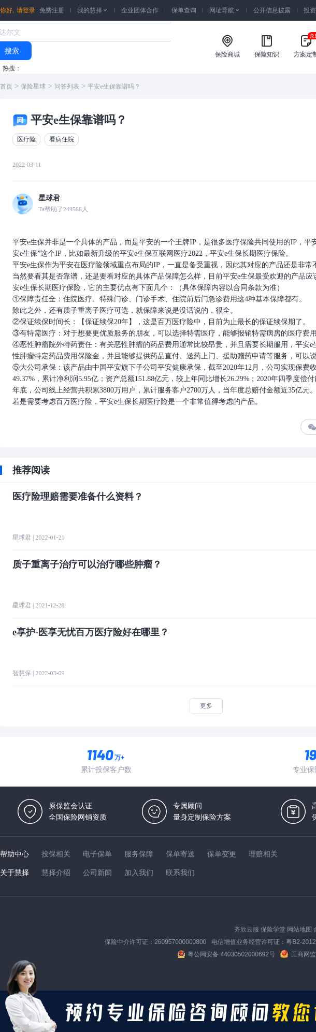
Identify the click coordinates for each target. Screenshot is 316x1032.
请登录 (26, 10)
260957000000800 (180, 942)
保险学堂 (273, 929)
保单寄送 (180, 854)
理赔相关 (263, 854)
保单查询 (183, 10)
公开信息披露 (272, 10)
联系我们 (180, 872)
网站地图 (299, 929)
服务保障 (138, 854)
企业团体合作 (140, 10)
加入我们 (138, 872)
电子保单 (97, 854)
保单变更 (221, 854)
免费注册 (51, 10)
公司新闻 (97, 872)
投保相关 (55, 854)
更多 (206, 705)
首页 (6, 86)
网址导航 (224, 10)
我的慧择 (92, 10)
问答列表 (66, 86)
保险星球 (33, 86)
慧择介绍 (55, 872)
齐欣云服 (246, 929)
